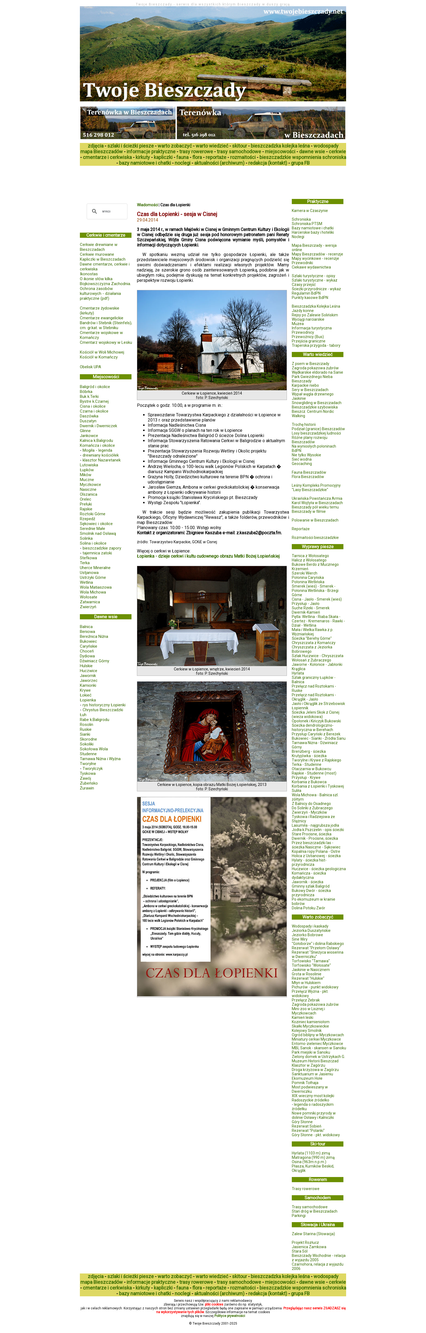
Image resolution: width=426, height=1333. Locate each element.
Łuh (83, 714)
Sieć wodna (302, 459)
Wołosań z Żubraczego (311, 660)
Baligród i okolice (95, 386)
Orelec (85, 499)
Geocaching (302, 463)
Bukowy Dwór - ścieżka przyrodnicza (311, 892)
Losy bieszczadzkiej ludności (316, 433)
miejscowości (280, 151)
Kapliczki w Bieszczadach (103, 259)
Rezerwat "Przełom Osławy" (316, 948)
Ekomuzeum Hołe (307, 1078)
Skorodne (88, 739)
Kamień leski (302, 1017)
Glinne (85, 430)
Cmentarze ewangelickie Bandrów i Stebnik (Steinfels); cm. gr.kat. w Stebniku (106, 323)
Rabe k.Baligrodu (94, 719)
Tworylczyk (93, 768)
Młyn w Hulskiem (306, 983)
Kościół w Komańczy (99, 357)
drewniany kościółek (101, 455)
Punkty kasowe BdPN (310, 297)
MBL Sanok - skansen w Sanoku (319, 1048)
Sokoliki (86, 744)
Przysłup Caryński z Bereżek (316, 734)
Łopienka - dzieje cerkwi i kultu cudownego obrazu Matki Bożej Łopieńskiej (208, 556)
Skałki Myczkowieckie (310, 1026)
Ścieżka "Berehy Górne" (312, 638)
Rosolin (86, 724)
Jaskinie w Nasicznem (311, 969)
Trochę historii (304, 424)
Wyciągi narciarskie (308, 319)
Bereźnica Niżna (94, 636)
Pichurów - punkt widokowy (315, 987)
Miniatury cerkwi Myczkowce (316, 1039)
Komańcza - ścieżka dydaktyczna (309, 875)
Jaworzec (89, 680)
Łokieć (86, 695)
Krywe (85, 690)
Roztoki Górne (92, 513)
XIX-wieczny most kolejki (313, 1096)
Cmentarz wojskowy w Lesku (106, 342)
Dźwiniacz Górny (94, 660)
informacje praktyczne (151, 151)
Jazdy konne (303, 310)
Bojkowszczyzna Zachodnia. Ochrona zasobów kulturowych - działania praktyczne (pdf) (105, 291)
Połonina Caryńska (308, 577)
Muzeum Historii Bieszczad (315, 1061)
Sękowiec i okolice (96, 523)
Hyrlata (298, 673)
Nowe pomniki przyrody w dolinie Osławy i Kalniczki (314, 1115)
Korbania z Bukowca (309, 782)
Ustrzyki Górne (93, 577)
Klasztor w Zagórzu (308, 1065)
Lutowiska (89, 465)
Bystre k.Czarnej (94, 401)
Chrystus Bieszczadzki (103, 709)
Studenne (88, 753)
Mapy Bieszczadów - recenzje (317, 254)
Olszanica (88, 494)
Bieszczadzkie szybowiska (315, 407)
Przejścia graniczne (308, 341)
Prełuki (86, 504)
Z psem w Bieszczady (310, 363)
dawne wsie (312, 151)
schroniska (334, 157)
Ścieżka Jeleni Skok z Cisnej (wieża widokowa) (315, 714)
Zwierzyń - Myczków (309, 812)
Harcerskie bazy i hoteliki (313, 232)
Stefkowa (88, 557)
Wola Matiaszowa (96, 587)
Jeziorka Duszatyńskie (311, 930)
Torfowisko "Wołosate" (311, 965)
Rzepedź (87, 518)
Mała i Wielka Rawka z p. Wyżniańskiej (312, 632)
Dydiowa (87, 656)
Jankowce (89, 435)
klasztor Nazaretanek (102, 460)
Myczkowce (90, 484)
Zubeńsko (89, 783)
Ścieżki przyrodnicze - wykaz (316, 289)
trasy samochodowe (239, 151)
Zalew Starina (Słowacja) (313, 1234)
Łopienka (88, 700)
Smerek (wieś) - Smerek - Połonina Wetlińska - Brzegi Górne (315, 590)
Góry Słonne (302, 1122)
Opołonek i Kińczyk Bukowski (316, 721)
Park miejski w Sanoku (311, 1052)
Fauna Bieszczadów (309, 472)
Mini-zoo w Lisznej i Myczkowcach (308, 1011)
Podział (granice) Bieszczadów (318, 429)
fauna (182, 157)
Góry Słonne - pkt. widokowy (316, 1135)
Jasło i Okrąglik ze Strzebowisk (318, 703)
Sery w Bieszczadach (310, 390)
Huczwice (88, 670)
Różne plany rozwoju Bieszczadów (309, 439)
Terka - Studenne (306, 764)
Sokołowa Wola (94, 749)
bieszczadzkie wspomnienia (290, 157)
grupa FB (300, 163)
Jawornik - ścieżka (307, 882)
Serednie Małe (92, 528)
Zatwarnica (90, 602)
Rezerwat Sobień (306, 1126)
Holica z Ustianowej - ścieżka (316, 856)
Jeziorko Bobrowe (307, 935)
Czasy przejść (304, 284)
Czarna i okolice (94, 411)
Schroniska (301, 219)
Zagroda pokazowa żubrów (315, 368)
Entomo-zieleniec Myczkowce (317, 1043)
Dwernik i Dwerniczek (98, 425)
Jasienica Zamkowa (309, 1247)
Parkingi (299, 1215)
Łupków (87, 469)
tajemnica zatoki (97, 553)
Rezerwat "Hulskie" (308, 978)
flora (197, 157)
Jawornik (88, 675)
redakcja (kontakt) (267, 163)
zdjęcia (96, 146)
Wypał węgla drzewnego (313, 394)
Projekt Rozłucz (305, 1242)
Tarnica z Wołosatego (310, 556)
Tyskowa (88, 773)
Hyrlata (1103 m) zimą (311, 1153)
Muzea (298, 323)
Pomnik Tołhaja (305, 1083)
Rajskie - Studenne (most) (314, 773)
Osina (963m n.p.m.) (309, 1162)
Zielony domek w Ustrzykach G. (318, 1056)
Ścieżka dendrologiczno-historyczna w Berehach (313, 727)
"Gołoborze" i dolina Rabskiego (318, 943)
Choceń (87, 651)
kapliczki (163, 157)
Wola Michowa (93, 592)
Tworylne (88, 763)
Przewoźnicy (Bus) (308, 337)
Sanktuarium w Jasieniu (312, 1074)
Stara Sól (300, 1251)
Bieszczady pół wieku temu (315, 507)
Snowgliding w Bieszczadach (317, 403)
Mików (85, 474)
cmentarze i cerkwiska (107, 157)
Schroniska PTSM (307, 223)
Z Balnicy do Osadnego (311, 803)
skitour (239, 146)
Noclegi (298, 237)
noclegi (182, 163)
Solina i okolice (93, 543)
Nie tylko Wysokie (306, 455)
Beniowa (87, 631)
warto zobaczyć (175, 146)
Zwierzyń (88, 606)
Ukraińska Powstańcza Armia (317, 498)
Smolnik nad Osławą (98, 533)
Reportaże (301, 529)
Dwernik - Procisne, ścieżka (315, 838)
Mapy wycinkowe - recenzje (315, 258)
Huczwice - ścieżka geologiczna (319, 869)
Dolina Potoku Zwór (308, 908)
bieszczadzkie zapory (102, 548)
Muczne (87, 479)
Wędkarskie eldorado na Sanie (317, 372)
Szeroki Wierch (304, 573)
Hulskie (86, 665)
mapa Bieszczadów (101, 151)
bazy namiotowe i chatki (145, 163)
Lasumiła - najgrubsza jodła (315, 825)
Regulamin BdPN (306, 293)
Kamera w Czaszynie (310, 210)
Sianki (85, 734)
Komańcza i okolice (97, 445)
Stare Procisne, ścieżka (311, 834)
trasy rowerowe (196, 151)
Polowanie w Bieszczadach (315, 520)
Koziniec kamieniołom (311, 1022)
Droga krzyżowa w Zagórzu (315, 1069)
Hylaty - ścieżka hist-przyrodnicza (309, 862)
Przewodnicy (303, 332)
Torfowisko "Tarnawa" (311, 961)
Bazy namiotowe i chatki (313, 228)
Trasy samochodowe (310, 1207)
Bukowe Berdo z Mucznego (315, 564)
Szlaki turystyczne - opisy (313, 276)
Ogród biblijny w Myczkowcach (318, 1035)
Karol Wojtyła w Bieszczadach (317, 503)
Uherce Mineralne (95, 567)
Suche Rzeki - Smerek (311, 608)
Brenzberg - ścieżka (309, 751)
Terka (85, 562)
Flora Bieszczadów (308, 476)
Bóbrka (86, 391)
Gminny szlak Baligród (311, 886)
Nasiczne (88, 489)
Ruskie (86, 729)
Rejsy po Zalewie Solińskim (315, 315)
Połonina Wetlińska (308, 582)
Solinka (86, 538)
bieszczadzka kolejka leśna (280, 146)
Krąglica (298, 669)
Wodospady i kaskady (310, 926)
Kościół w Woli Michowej (102, 352)
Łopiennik (300, 708)
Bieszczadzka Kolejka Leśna (316, 306)
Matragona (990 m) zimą (313, 1157)
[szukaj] (106, 211)
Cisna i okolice (93, 406)
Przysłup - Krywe (306, 777)
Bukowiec (88, 641)
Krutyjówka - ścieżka (309, 756)
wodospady (326, 146)
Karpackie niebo (305, 385)
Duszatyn (88, 421)
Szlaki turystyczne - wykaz (314, 280)
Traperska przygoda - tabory (316, 345)
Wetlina (86, 582)
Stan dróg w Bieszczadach (314, 1211)
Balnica (86, 626)
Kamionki (88, 685)
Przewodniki (302, 263)
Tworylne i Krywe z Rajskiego (316, 760)
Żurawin (87, 788)
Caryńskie (88, 646)
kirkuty (143, 157)
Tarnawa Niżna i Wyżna (100, 758)
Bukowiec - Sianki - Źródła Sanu (319, 738)
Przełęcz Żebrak (306, 1000)
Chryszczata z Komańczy (314, 643)
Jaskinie (299, 398)
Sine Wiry (300, 939)
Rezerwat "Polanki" (308, 1130)
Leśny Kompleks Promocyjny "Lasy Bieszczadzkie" (316, 487)
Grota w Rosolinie (306, 974)
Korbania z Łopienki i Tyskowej (318, 786)
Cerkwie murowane (97, 254)
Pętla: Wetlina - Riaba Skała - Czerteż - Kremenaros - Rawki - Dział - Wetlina (318, 621)
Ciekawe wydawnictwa (311, 267)
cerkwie (337, 151)
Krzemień (300, 569)
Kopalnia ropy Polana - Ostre (316, 851)
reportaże (216, 157)
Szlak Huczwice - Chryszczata (317, 656)
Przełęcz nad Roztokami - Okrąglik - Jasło (314, 697)
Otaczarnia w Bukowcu (311, 769)
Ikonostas (89, 273)
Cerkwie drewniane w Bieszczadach (98, 247)
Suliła (296, 790)
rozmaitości (243, 157)
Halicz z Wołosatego (309, 560)
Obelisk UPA (90, 366)
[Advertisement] (179, 180)
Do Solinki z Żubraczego (312, 808)
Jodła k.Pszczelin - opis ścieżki (318, 830)
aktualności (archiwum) (219, 163)
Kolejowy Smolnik (307, 1030)
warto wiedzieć (212, 146)
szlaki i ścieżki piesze (130, 146)
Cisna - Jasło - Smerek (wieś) (317, 599)
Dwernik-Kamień (306, 612)
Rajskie (86, 509)
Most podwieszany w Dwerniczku (310, 1089)
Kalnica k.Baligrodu (96, 440)
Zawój (85, 778)
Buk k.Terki (89, 396)
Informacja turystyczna (312, 328)
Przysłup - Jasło (306, 603)
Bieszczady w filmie (309, 511)
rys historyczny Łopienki (104, 705)
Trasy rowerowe (306, 1189)
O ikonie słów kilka (96, 278)
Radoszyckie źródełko (310, 1100)
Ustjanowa (89, 572)
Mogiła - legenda (97, 450)
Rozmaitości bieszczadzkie (315, 537)
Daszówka (89, 416)
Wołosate (88, 597)
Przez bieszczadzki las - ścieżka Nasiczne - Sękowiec (316, 845)
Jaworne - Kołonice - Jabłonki (317, 664)
